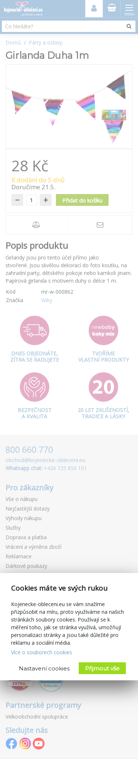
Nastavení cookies (44, 668)
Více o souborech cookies (41, 652)
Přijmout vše (102, 668)
